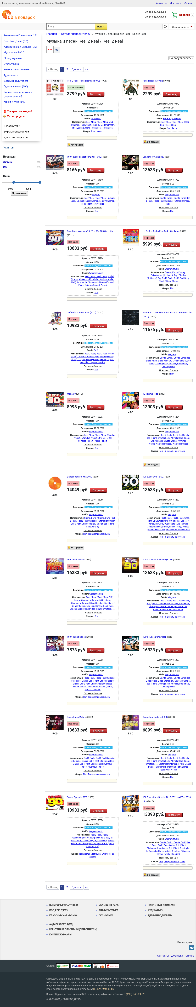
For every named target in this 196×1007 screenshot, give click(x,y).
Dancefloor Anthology (154, 157)
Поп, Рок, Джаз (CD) (16, 41)
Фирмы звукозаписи (16, 131)
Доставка (175, 3)
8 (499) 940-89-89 (103, 989)
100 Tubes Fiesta (76, 559)
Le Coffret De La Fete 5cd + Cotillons (161, 231)
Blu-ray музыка (13, 58)
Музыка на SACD (14, 52)
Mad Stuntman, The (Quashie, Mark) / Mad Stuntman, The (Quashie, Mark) (93, 125)
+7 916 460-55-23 (155, 17)
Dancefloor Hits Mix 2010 (80, 476)
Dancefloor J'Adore (76, 717)
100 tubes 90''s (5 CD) (154, 476)
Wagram (96, 194)
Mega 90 (71, 394)
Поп (96, 211)
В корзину (95, 94)
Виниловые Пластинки (63, 905)
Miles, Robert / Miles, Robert (94, 441)
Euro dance (96, 131)
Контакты (161, 3)
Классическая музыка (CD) (20, 46)
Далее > (76, 69)
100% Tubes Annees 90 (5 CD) (158, 559)
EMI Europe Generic (172, 118)
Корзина (186, 14)
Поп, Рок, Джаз (58, 910)
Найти (100, 26)
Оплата (188, 3)
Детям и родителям (16, 80)
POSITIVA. (96, 118)
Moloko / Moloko (172, 361)
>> (86, 69)
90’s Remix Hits (151, 394)
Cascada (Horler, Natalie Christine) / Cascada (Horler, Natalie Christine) (92, 687)
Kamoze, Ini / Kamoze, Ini (88, 282)
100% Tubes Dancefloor (155, 637)
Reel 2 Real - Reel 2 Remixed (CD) (83, 80)
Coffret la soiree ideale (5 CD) (82, 312)
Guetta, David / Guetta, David (173, 198)
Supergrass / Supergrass (87, 838)
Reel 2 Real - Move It (153, 80)
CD (56, 50)
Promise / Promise (95, 204)
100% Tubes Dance (76, 637)
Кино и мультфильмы (17, 69)
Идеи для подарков (16, 137)
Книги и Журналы (14, 101)
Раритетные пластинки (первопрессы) (18, 94)
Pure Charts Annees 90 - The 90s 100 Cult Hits (90, 231)
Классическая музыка (63, 915)
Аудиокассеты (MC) (16, 86)
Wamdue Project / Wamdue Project (172, 444)
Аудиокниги (11, 75)
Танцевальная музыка (174, 451)
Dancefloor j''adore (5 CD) (155, 717)
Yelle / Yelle (171, 770)
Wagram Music (172, 194)
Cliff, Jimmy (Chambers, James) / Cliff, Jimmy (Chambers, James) (92, 600)
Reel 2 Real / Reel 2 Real (97, 122)
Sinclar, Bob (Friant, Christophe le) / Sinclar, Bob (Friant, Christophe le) (170, 364)
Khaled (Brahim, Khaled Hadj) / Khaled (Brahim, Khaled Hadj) (92, 279)
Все (50, 49)
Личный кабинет (180, 27)
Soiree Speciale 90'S (77, 797)
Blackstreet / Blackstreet (178, 529)
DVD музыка (11, 63)
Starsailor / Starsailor (174, 201)
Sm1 (96, 350)
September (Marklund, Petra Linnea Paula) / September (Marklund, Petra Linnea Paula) (169, 767)
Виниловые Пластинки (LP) (20, 35)
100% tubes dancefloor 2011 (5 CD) (85, 157)
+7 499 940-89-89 (155, 12)
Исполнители (12, 126)
